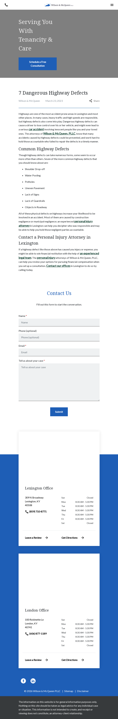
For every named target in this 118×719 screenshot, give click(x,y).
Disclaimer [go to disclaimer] (83, 690)
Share (94, 100)
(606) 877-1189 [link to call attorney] (36, 633)
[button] (6, 4)
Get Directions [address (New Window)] (72, 538)
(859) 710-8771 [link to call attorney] (36, 511)
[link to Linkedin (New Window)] (33, 680)
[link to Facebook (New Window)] (23, 680)
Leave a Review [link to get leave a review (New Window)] (36, 538)
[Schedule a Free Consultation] (38, 63)
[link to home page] (59, 4)
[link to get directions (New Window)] (41, 503)
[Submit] (59, 411)
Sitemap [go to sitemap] (68, 690)
